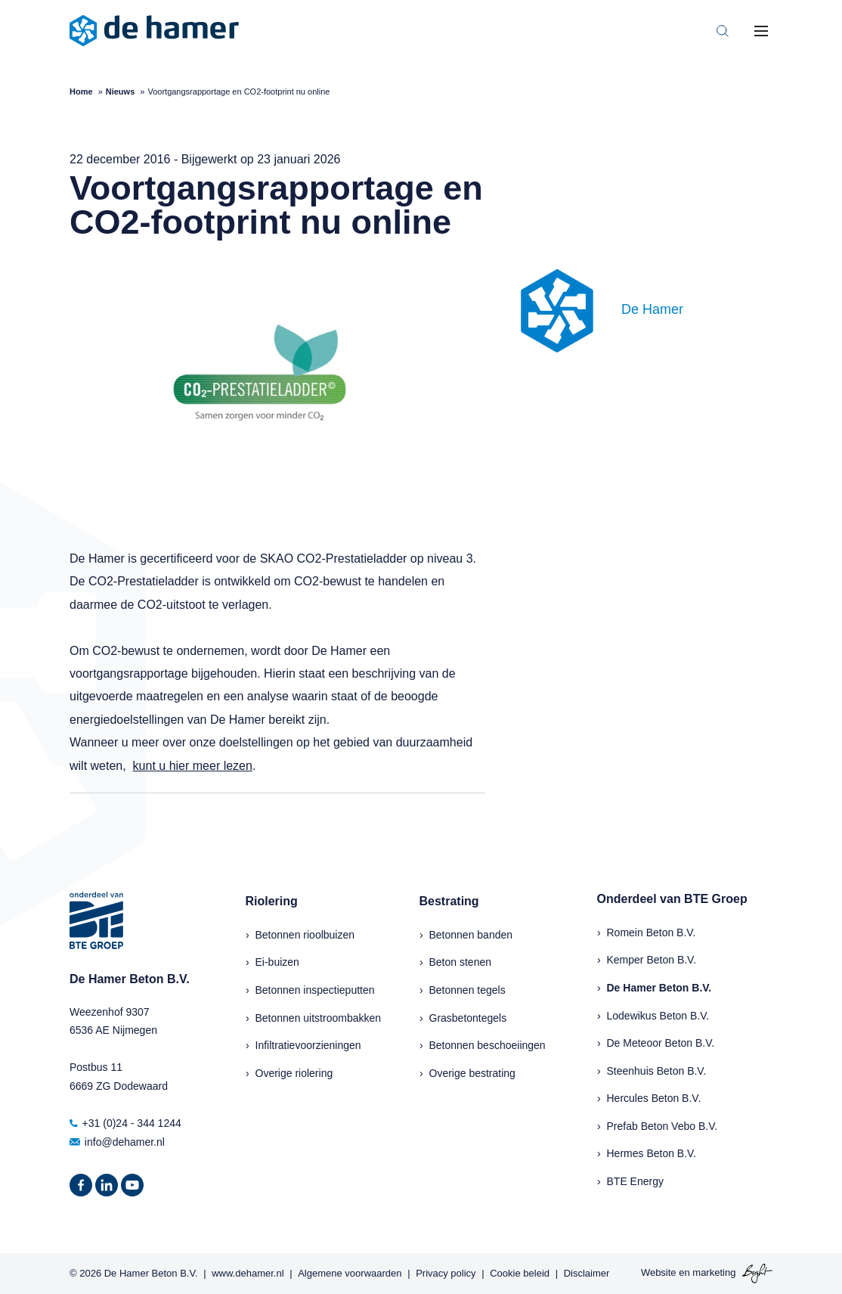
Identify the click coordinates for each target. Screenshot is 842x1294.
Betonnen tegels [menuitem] (467, 990)
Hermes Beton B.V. (652, 1153)
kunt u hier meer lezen (192, 765)
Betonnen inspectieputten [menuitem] (315, 990)
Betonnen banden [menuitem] (471, 935)
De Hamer (652, 309)
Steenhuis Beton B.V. (657, 1071)
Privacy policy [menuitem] (445, 1273)
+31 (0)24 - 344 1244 (125, 1123)
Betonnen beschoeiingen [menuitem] (487, 1045)
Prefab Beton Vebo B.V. (662, 1126)
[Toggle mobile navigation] (761, 31)
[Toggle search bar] (722, 31)
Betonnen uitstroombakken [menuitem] (318, 1018)
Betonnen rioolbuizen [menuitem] (305, 935)
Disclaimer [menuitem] (587, 1273)
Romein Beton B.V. (651, 932)
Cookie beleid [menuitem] (519, 1273)
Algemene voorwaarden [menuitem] (349, 1273)
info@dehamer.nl (117, 1142)
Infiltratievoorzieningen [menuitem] (308, 1045)
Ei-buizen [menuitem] (277, 962)
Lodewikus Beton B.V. (658, 1016)
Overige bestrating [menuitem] (472, 1073)
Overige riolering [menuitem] (294, 1073)
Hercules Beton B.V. (654, 1098)
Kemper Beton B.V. (652, 960)
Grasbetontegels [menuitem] (468, 1018)
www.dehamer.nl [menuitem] (247, 1273)
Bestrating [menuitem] (449, 901)
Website (658, 1273)
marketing (713, 1273)
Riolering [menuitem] (272, 901)
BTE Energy (635, 1181)
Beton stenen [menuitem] (460, 962)
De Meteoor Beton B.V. (661, 1043)
